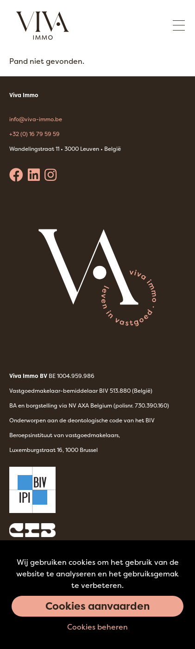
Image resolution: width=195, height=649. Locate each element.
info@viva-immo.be (35, 119)
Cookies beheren (97, 627)
